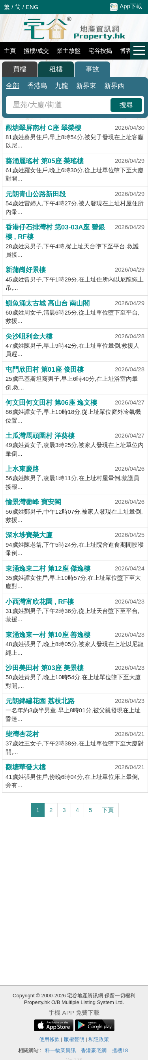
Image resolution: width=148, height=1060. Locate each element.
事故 (92, 69)
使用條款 (49, 1039)
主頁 (10, 50)
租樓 (56, 69)
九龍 (61, 85)
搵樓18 (120, 1050)
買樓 (19, 69)
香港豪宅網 (94, 1050)
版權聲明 (74, 1039)
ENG (32, 7)
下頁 (108, 810)
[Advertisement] (74, 901)
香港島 (37, 85)
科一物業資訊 (60, 1050)
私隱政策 (98, 1039)
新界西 (114, 85)
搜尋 (126, 105)
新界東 (86, 85)
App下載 (126, 7)
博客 (126, 50)
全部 (12, 85)
